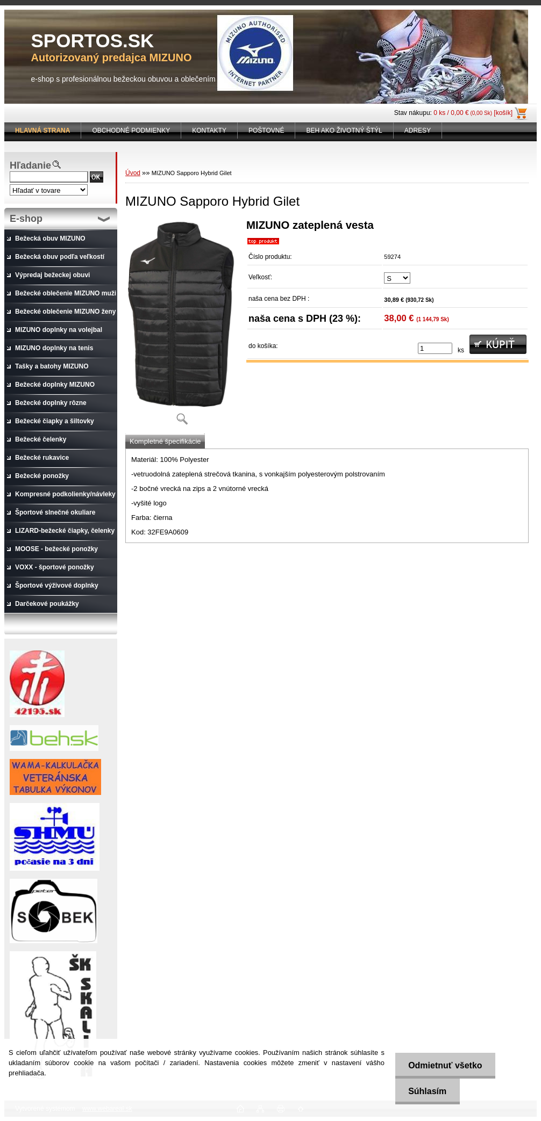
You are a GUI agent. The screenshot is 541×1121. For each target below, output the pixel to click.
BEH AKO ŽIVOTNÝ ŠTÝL (344, 130)
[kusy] (435, 348)
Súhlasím (427, 1091)
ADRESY (417, 130)
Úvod (132, 173)
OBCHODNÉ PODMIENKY (131, 130)
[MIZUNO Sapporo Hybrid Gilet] (182, 326)
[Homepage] (42, 130)
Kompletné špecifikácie (165, 441)
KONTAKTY (209, 130)
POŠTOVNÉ (266, 130)
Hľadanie (30, 165)
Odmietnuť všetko (444, 1065)
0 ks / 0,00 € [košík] (472, 113)
